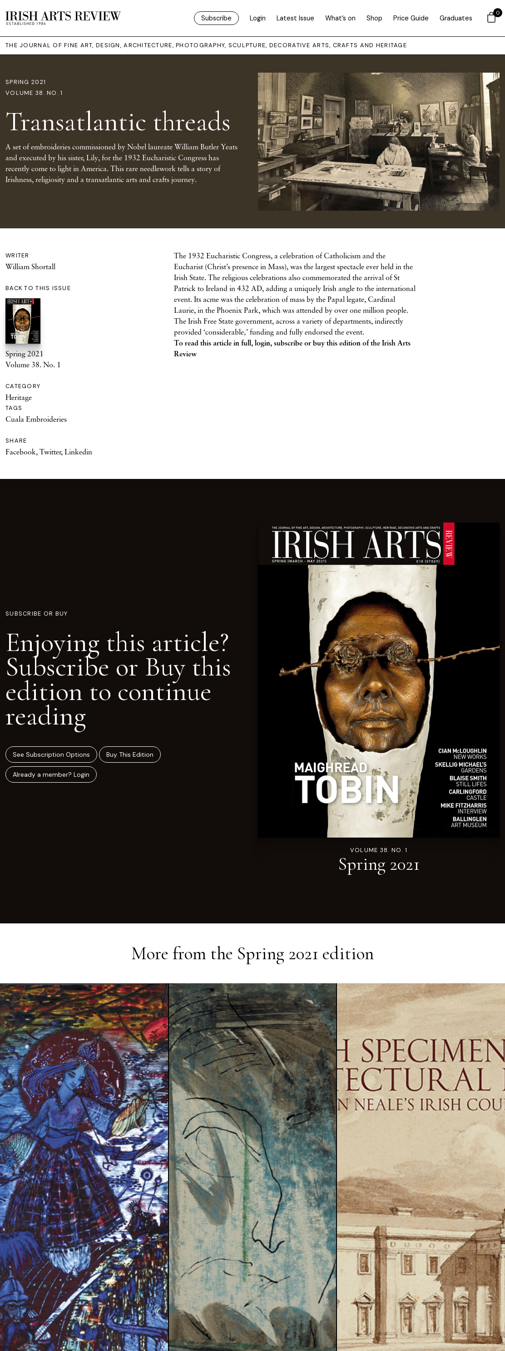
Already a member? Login (51, 774)
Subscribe (216, 18)
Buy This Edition (129, 754)
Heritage (18, 397)
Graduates (456, 18)
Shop (374, 18)
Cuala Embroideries (36, 419)
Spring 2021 (25, 82)
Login (258, 18)
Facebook (20, 451)
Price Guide (411, 18)
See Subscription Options (51, 754)
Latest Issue (295, 18)
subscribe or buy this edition (317, 342)
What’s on (340, 18)
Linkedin (78, 451)
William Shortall (30, 266)
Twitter (50, 451)
